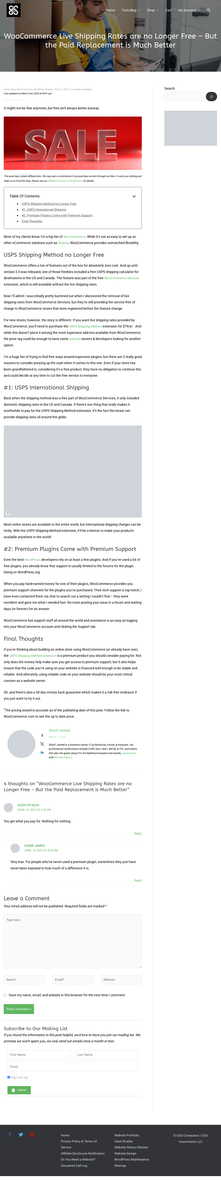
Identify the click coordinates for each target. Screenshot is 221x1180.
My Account (187, 10)
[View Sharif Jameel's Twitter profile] (42, 744)
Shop (151, 10)
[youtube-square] (33, 1137)
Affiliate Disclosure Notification (83, 1157)
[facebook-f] (12, 1137)
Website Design (125, 1157)
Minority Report (63, 757)
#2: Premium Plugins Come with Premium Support (59, 215)
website (100, 339)
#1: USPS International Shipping (45, 210)
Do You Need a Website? (79, 1163)
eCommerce (10, 89)
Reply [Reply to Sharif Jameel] (138, 880)
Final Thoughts (33, 221)
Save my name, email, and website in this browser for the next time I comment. (67, 997)
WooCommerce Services (122, 278)
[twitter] (23, 1137)
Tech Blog (129, 10)
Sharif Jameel (59, 731)
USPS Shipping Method (86, 326)
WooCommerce (25, 89)
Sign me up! (19, 1080)
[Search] (211, 96)
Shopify (63, 243)
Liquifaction (129, 753)
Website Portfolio (127, 1138)
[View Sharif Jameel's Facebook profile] (42, 736)
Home (110, 10)
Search (169, 89)
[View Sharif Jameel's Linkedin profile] (42, 753)
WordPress (33, 560)
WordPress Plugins (43, 89)
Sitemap (120, 1169)
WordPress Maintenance (132, 1163)
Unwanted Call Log (75, 1169)
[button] (209, 10)
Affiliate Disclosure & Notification (65, 181)
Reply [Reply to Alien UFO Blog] (138, 834)
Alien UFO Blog (28, 805)
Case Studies (124, 1144)
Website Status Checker (132, 1150)
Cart (168, 10)
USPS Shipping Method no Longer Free (50, 204)
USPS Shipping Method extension (34, 656)
